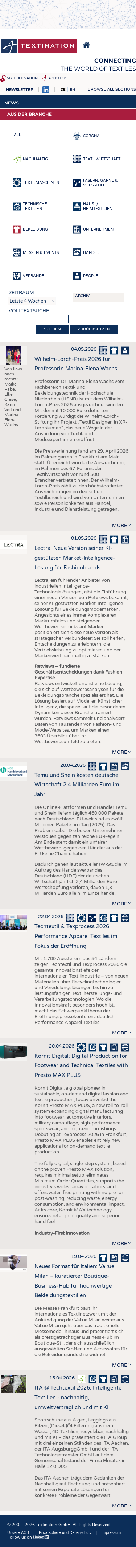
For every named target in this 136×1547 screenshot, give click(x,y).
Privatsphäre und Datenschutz (65, 1533)
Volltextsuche (29, 311)
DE (63, 89)
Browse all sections (112, 89)
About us (57, 78)
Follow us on (28, 1537)
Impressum (111, 1533)
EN (72, 89)
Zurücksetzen (94, 329)
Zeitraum (21, 293)
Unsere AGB (18, 1533)
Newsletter (19, 89)
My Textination (22, 78)
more (119, 525)
